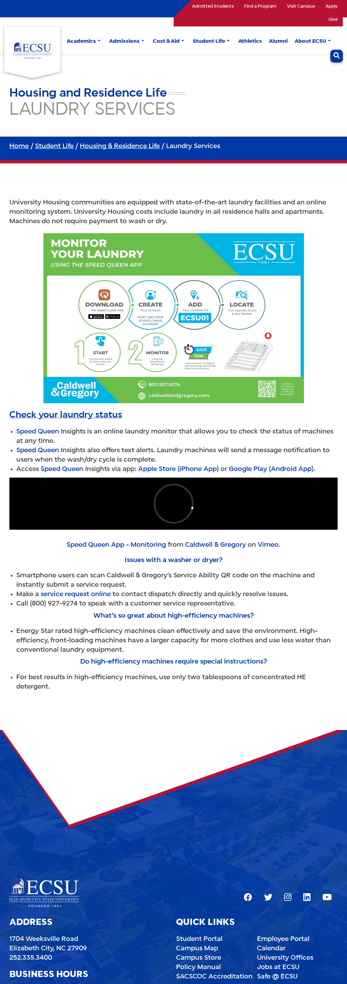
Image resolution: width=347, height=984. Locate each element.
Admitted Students (213, 7)
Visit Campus (301, 7)
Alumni (278, 41)
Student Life (54, 146)
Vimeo (268, 545)
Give (333, 20)
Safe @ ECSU (277, 977)
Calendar (271, 948)
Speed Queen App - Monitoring (116, 545)
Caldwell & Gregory (215, 545)
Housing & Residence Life (120, 146)
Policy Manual (198, 967)
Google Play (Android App (270, 469)
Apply (331, 7)
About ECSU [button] (310, 41)
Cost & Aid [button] (166, 41)
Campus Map (197, 948)
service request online (76, 594)
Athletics (250, 41)
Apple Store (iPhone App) (178, 469)
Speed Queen (37, 432)
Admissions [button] (124, 41)
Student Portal (199, 939)
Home (19, 146)
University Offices (285, 958)
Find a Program (260, 7)
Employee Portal (283, 939)
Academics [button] (81, 41)
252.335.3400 (30, 958)
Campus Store (198, 958)
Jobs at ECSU (278, 967)
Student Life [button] (209, 41)
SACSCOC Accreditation (214, 977)
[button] (99, 41)
